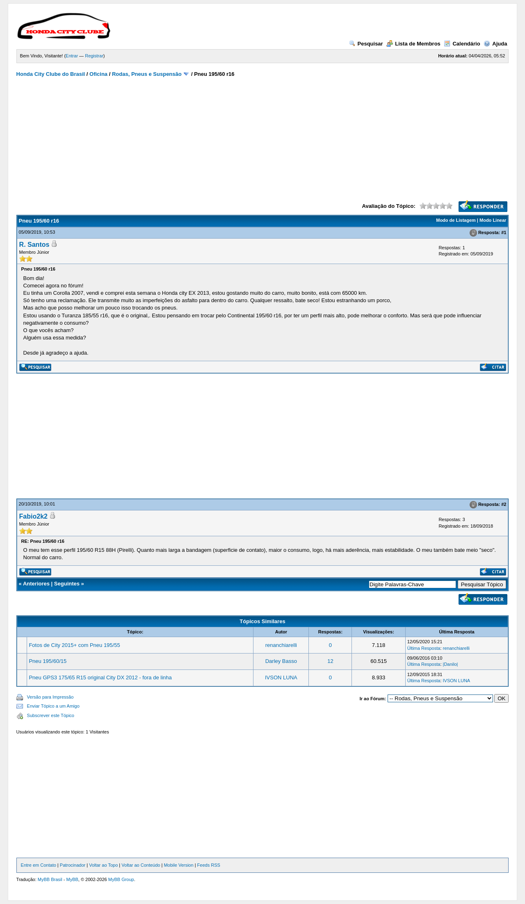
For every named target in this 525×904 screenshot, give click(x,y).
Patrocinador (72, 865)
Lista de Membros (413, 44)
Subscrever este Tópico (50, 715)
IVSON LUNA (281, 677)
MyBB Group (121, 879)
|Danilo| (450, 664)
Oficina (98, 74)
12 (330, 661)
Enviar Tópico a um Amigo (53, 706)
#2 (503, 504)
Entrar (72, 55)
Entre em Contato (38, 865)
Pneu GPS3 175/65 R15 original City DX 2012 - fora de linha (100, 677)
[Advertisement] (263, 138)
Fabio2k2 (33, 516)
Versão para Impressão (50, 697)
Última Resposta (424, 648)
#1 (503, 232)
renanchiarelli (281, 645)
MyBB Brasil (50, 879)
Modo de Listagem (456, 220)
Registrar (94, 55)
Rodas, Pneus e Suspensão (147, 74)
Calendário (462, 44)
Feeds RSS (208, 865)
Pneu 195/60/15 (47, 661)
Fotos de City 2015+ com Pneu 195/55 (74, 645)
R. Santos (34, 244)
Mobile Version (178, 865)
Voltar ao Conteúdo (140, 865)
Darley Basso (281, 661)
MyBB (72, 879)
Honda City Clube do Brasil (50, 74)
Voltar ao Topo (103, 865)
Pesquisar (366, 44)
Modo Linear (492, 220)
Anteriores (36, 584)
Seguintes (67, 584)
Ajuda (495, 44)
